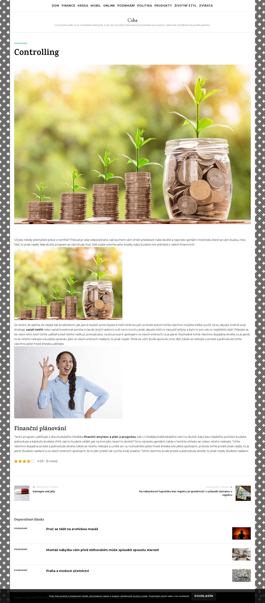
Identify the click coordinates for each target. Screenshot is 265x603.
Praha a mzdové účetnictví (67, 571)
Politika (144, 5)
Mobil (96, 5)
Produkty (163, 5)
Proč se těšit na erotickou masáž (72, 529)
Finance (68, 5)
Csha (132, 20)
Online (109, 5)
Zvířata (206, 5)
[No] (260, 596)
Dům (55, 5)
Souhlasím (203, 596)
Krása (83, 5)
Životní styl (185, 5)
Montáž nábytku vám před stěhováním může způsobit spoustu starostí (102, 550)
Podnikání (126, 5)
